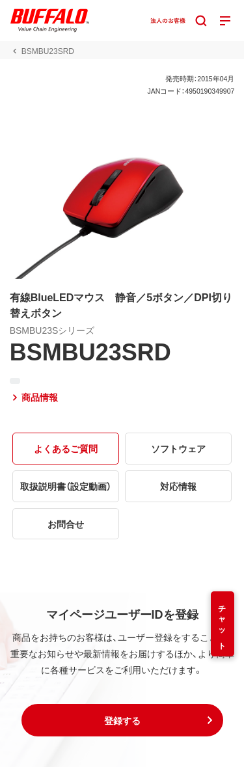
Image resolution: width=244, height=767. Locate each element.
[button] (122, 720)
